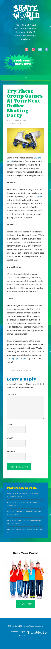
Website (11, 451)
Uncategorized (24, 370)
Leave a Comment (14, 123)
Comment (12, 394)
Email (10, 437)
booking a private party (17, 358)
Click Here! (25, 604)
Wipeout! (38, 196)
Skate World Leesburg (26, 13)
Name (10, 424)
